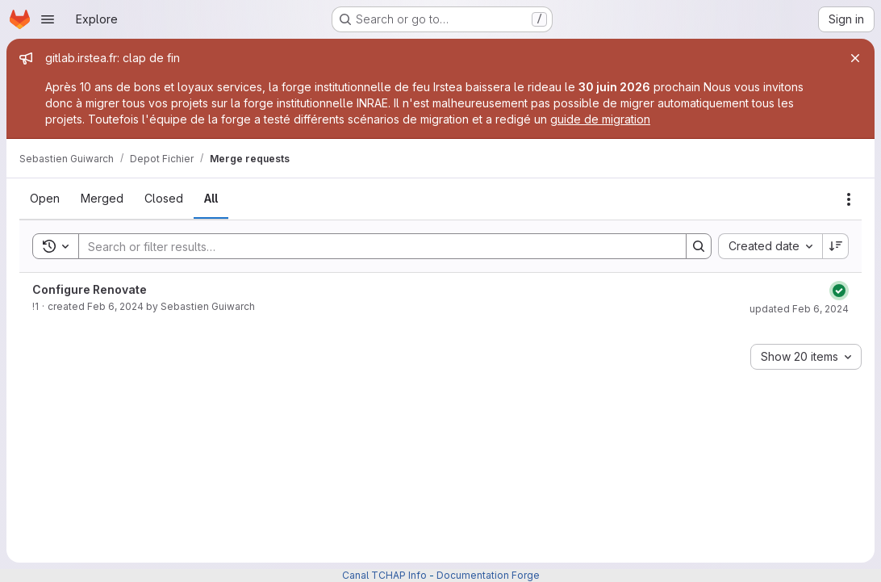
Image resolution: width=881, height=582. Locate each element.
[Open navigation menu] (48, 19)
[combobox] (770, 246)
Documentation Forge (488, 575)
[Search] (374, 246)
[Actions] (849, 199)
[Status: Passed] (839, 290)
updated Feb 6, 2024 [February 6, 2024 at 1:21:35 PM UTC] (799, 309)
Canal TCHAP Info (384, 575)
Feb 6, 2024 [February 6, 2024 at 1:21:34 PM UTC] (115, 306)
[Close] (855, 58)
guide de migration (600, 119)
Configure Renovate (89, 289)
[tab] (44, 198)
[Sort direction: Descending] (836, 246)
